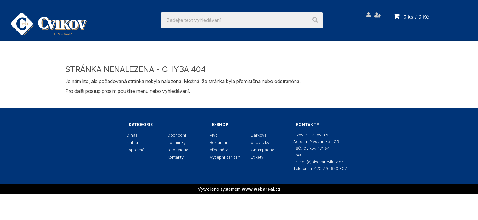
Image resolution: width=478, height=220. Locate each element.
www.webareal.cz (261, 189)
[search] (315, 20)
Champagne (341, 48)
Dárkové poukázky (285, 48)
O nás (131, 135)
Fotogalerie (177, 149)
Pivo (107, 48)
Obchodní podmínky (176, 139)
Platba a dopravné (135, 146)
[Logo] (49, 20)
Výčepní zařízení (220, 48)
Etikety (382, 48)
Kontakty (175, 157)
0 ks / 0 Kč (416, 17)
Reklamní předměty (154, 48)
